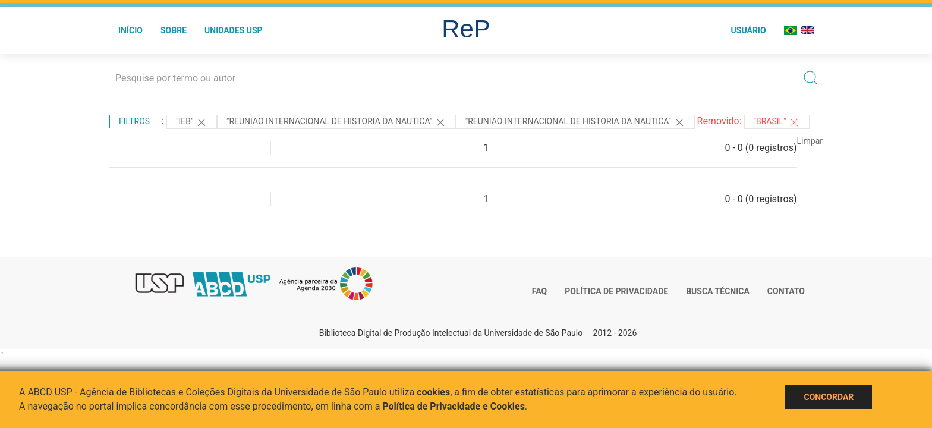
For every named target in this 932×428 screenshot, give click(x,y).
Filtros (134, 121)
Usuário (748, 30)
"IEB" (191, 122)
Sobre (173, 30)
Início (130, 30)
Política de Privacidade (616, 291)
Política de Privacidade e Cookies (453, 406)
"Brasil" (777, 122)
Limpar (810, 141)
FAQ (539, 291)
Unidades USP (233, 30)
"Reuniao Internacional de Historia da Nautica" (336, 122)
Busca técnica (718, 291)
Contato (786, 291)
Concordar (829, 397)
